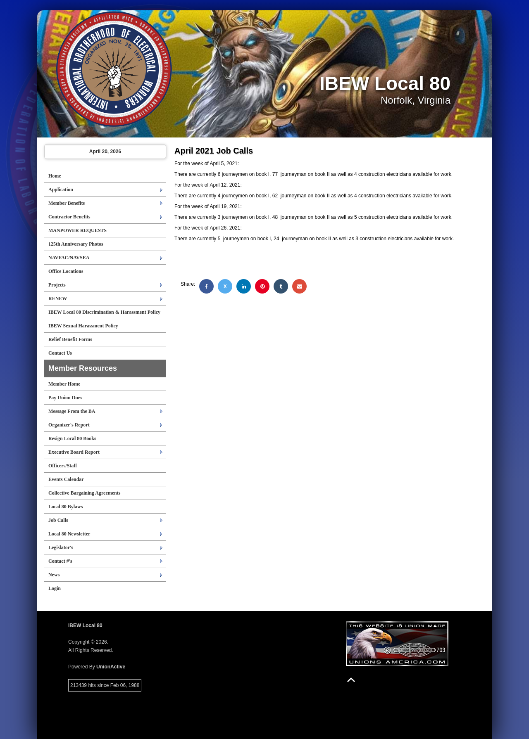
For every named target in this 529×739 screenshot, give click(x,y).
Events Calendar (66, 479)
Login (54, 588)
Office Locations (65, 271)
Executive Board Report (74, 452)
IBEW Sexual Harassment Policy (83, 326)
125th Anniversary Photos (75, 244)
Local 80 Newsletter (69, 534)
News (54, 575)
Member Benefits (66, 203)
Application (60, 189)
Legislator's (60, 547)
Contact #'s (60, 561)
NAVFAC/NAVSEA (68, 258)
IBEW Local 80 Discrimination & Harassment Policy (104, 312)
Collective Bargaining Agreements (84, 493)
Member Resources (82, 368)
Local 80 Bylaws (65, 506)
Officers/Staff (62, 466)
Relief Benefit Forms (70, 339)
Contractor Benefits (69, 217)
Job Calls (58, 520)
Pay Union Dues (65, 397)
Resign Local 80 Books (72, 438)
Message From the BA (71, 411)
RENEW (57, 298)
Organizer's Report (69, 425)
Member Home (64, 384)
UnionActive (110, 667)
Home (54, 176)
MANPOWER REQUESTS (77, 230)
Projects (57, 285)
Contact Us (60, 353)
